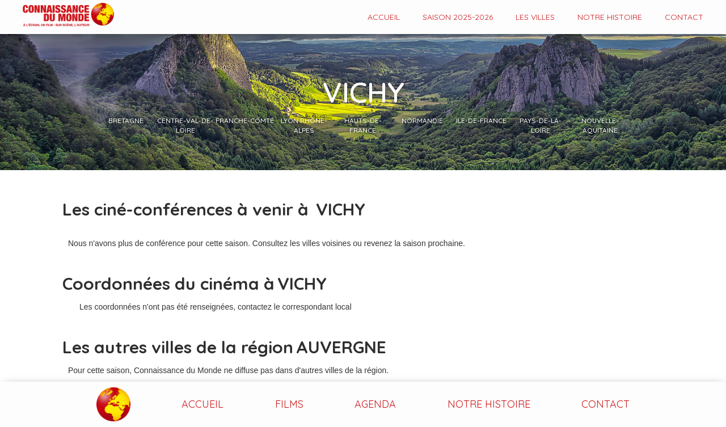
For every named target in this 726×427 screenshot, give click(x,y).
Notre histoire (609, 17)
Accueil (384, 17)
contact (684, 17)
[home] (57, 15)
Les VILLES (535, 17)
